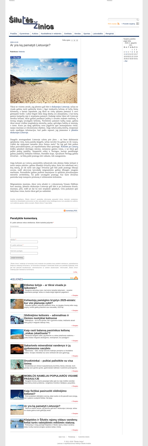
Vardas (13, 240)
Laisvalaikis (98, 33)
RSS (72, 278)
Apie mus (62, 437)
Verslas (77, 33)
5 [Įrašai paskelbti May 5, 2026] (126, 52)
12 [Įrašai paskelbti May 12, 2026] (126, 54)
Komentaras (14, 226)
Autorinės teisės (83, 437)
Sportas (86, 33)
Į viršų (75, 272)
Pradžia (13, 33)
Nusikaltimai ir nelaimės (51, 33)
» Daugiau (74, 295)
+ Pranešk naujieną (128, 24)
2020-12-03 (14, 42)
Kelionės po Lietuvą (69, 146)
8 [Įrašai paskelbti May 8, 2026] (132, 52)
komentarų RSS (71, 211)
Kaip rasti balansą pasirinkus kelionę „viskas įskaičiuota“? (47, 332)
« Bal (125, 61)
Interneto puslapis (16, 251)
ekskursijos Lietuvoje (61, 107)
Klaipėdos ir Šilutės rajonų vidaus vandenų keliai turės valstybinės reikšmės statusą (50, 421)
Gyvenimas (24, 33)
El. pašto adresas (16, 245)
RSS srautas (112, 24)
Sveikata (68, 33)
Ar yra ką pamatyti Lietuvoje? (42, 406)
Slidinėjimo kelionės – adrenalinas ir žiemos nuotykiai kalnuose (46, 317)
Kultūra (35, 33)
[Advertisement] (123, 7)
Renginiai (110, 33)
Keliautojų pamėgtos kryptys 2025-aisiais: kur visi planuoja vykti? (50, 301)
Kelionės (22, 52)
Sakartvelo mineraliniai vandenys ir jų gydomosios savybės (47, 347)
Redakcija (71, 437)
